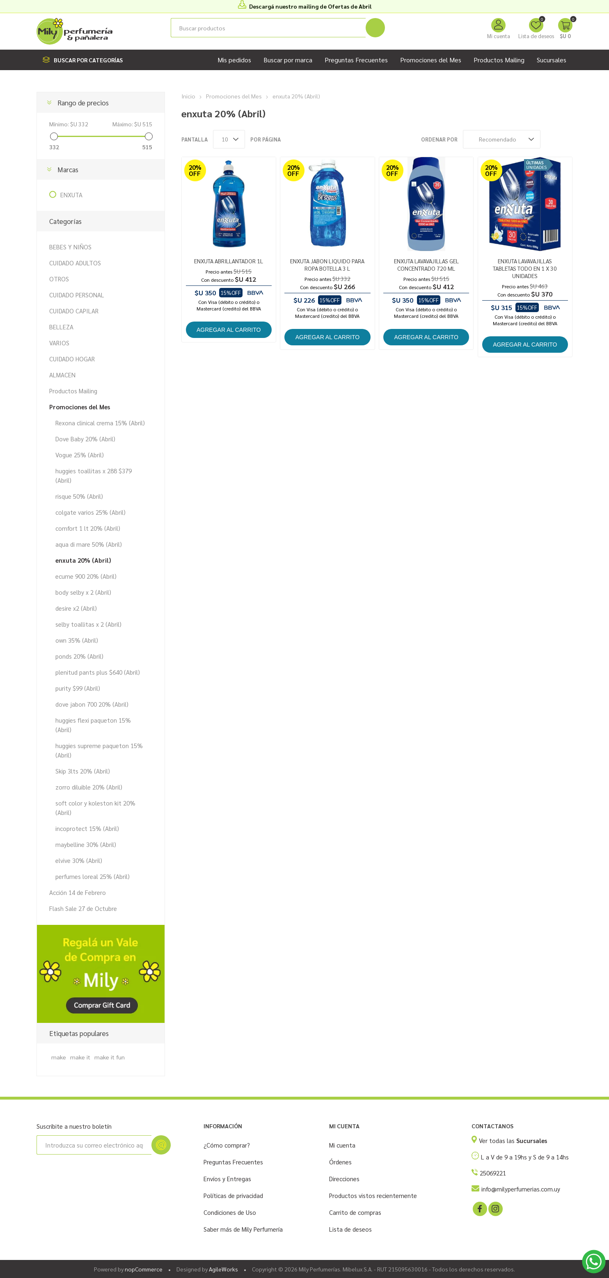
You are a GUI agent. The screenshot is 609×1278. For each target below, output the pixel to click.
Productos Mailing (73, 391)
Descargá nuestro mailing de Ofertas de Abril (310, 6)
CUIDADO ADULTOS (75, 263)
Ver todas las (513, 1140)
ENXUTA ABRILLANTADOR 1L (228, 261)
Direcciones (344, 1178)
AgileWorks (223, 1269)
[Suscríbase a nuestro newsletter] (94, 1145)
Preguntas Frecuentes (233, 1162)
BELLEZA (61, 327)
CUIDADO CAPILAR (73, 311)
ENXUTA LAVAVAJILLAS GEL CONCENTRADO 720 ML (426, 264)
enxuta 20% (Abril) (83, 560)
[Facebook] (479, 1208)
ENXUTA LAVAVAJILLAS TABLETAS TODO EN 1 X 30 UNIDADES (525, 268)
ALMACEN (62, 375)
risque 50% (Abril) (79, 496)
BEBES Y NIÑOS (70, 247)
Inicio (188, 96)
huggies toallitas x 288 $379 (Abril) (93, 475)
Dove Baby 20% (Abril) (85, 439)
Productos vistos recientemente (373, 1195)
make (58, 1057)
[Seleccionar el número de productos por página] (229, 139)
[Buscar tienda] (268, 27)
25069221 (493, 1173)
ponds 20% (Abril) (79, 656)
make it (80, 1057)
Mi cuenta (498, 35)
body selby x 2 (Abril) (83, 592)
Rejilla (551, 139)
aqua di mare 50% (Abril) (88, 544)
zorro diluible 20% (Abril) (88, 787)
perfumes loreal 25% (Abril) (92, 876)
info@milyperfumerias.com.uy (520, 1189)
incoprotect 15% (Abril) (87, 828)
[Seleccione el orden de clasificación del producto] (501, 139)
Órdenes (340, 1162)
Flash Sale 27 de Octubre (83, 908)
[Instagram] (494, 1208)
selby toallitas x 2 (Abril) (88, 624)
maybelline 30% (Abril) (85, 844)
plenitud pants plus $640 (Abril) (97, 672)
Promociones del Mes (79, 407)
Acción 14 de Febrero (77, 892)
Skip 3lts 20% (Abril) (82, 771)
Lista (566, 139)
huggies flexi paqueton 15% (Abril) (93, 724)
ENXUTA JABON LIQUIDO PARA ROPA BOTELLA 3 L (327, 264)
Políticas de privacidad (233, 1195)
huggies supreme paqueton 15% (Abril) (99, 750)
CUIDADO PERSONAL (76, 295)
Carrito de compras (355, 1212)
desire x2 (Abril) (76, 608)
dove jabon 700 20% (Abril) (91, 704)
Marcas (67, 169)
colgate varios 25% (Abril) (90, 512)
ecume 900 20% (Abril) (86, 576)
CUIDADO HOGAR (72, 359)
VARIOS (59, 343)
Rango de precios (83, 102)
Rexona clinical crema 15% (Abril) (100, 423)
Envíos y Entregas (227, 1178)
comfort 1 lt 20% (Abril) (87, 528)
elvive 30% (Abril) (78, 860)
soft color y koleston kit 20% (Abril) (95, 807)
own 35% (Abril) (76, 640)
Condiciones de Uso (230, 1212)
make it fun (109, 1057)
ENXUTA (71, 195)
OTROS (59, 279)
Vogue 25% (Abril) (79, 455)
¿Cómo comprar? (227, 1145)
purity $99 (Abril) (77, 688)
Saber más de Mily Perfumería (243, 1229)
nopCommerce (144, 1269)
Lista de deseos (350, 1229)
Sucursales (551, 59)
